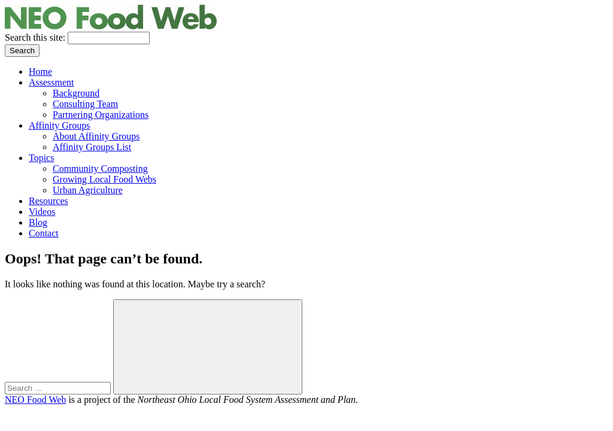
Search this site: (36, 37)
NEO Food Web (35, 399)
